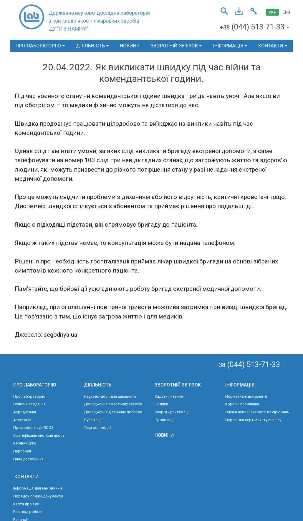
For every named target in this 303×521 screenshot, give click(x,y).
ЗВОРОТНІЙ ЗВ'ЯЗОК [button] (174, 46)
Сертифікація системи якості (39, 435)
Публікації (92, 420)
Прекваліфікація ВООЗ (33, 427)
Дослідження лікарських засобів (113, 404)
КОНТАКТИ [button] (270, 46)
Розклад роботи (27, 512)
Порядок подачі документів (38, 496)
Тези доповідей (98, 427)
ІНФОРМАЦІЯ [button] (228, 46)
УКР (272, 12)
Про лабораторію (29, 396)
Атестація (22, 420)
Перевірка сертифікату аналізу (253, 420)
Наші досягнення (28, 459)
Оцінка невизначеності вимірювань (257, 412)
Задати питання (169, 396)
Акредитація (24, 412)
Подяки (161, 404)
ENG (286, 12)
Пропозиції (164, 420)
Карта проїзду (26, 504)
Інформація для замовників (38, 488)
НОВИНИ (130, 46)
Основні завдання (29, 404)
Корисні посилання (242, 404)
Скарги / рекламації (172, 412)
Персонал (22, 451)
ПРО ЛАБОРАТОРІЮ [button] (38, 46)
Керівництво (24, 443)
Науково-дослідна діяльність (110, 396)
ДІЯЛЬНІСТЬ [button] (90, 46)
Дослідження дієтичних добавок (113, 412)
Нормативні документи (246, 396)
